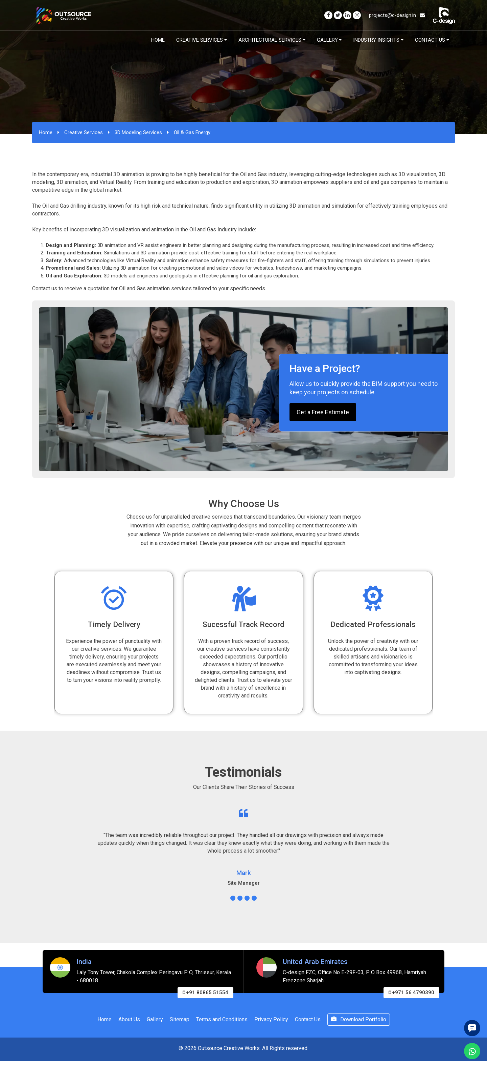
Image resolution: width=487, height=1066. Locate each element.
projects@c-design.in (397, 15)
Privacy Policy (271, 1019)
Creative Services (199, 40)
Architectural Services (269, 40)
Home (158, 40)
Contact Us (430, 40)
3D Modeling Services (138, 132)
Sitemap (179, 1019)
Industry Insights (376, 40)
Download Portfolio (358, 1019)
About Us (129, 1019)
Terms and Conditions (222, 1019)
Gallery (327, 40)
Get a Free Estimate (323, 412)
